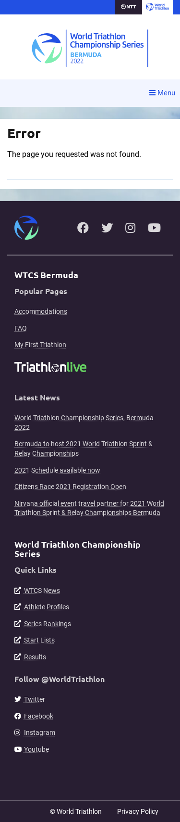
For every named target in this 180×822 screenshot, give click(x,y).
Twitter (34, 699)
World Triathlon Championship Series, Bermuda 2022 (84, 422)
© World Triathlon (76, 811)
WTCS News (42, 590)
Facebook (38, 716)
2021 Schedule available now (57, 470)
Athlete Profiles (46, 607)
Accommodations (40, 311)
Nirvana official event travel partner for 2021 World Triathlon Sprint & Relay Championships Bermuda (89, 508)
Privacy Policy (137, 811)
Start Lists (39, 640)
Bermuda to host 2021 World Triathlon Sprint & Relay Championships (83, 448)
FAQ (20, 328)
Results (35, 657)
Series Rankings (47, 624)
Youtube (36, 749)
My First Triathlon (40, 344)
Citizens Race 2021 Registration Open (70, 486)
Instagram (39, 732)
